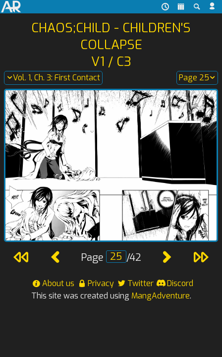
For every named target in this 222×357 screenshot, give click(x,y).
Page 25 (197, 77)
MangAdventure (160, 296)
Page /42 (111, 257)
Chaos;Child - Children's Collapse (111, 36)
